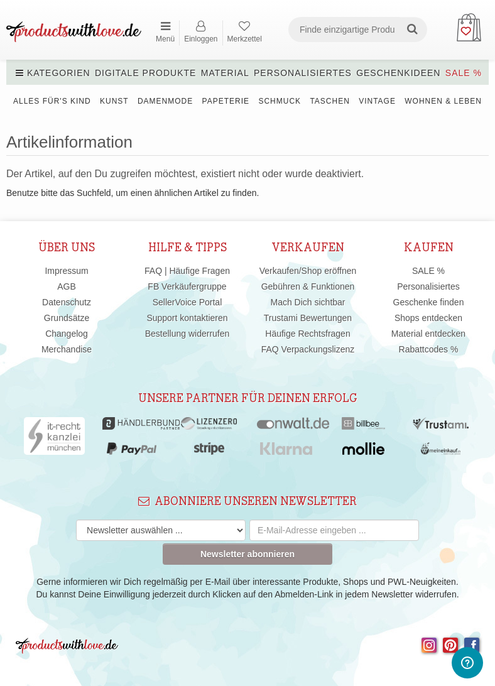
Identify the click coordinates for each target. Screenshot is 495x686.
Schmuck (279, 101)
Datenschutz (66, 302)
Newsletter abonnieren (247, 554)
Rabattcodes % (429, 349)
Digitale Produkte (145, 73)
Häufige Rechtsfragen (307, 334)
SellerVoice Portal (187, 302)
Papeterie (225, 101)
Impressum (66, 271)
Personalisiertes (303, 73)
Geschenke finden (428, 302)
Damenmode (165, 101)
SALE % (463, 73)
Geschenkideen (398, 73)
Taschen (329, 101)
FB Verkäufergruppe (187, 286)
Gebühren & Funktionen (308, 286)
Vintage (377, 101)
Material (225, 73)
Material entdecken (428, 334)
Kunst (114, 101)
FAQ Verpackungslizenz (308, 349)
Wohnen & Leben (443, 101)
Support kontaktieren (186, 318)
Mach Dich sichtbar (307, 302)
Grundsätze (66, 318)
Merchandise (66, 349)
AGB (66, 286)
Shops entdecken (428, 318)
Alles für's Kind (52, 101)
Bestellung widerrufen (187, 334)
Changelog (66, 334)
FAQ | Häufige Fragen (187, 271)
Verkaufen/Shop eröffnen (308, 271)
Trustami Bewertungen (308, 318)
